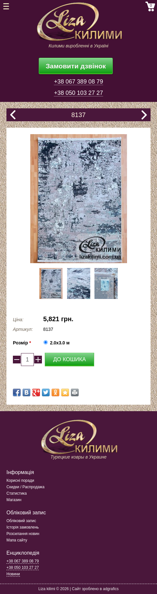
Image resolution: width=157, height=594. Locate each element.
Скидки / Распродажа (25, 487)
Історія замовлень (22, 527)
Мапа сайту (16, 540)
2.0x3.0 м (60, 342)
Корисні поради (20, 480)
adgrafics (111, 589)
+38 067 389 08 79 (78, 81)
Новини (13, 574)
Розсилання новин (22, 533)
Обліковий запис (21, 521)
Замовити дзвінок (76, 66)
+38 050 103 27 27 (78, 93)
